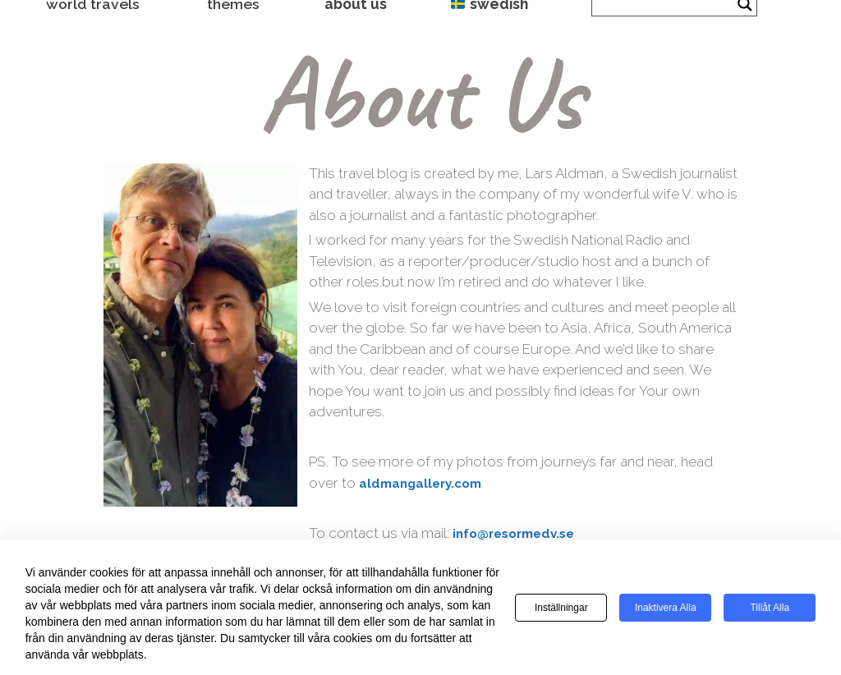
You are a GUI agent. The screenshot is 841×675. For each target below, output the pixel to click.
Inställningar (561, 607)
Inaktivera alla (665, 607)
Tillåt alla (769, 607)
